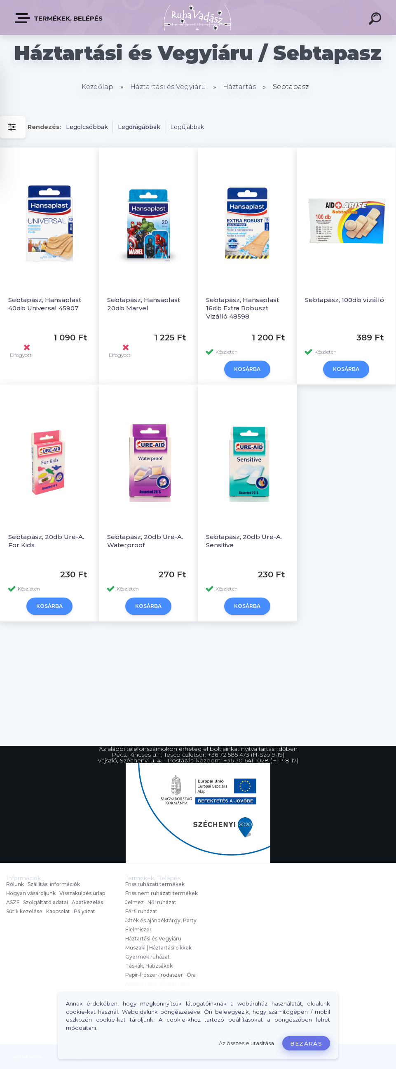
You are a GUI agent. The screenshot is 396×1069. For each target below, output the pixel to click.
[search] (376, 19)
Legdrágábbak (139, 127)
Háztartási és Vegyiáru (168, 87)
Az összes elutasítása (246, 1043)
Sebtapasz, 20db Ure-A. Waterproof (145, 541)
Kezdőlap (97, 87)
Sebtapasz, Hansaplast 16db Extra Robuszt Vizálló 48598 (242, 308)
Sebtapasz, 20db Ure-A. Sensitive (244, 541)
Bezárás (306, 1043)
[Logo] (198, 17)
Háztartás (239, 87)
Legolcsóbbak (87, 127)
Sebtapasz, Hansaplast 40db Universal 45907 (44, 304)
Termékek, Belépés (59, 18)
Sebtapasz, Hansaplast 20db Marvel (143, 304)
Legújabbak (187, 127)
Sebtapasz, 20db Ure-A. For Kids (46, 541)
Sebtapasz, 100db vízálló (344, 300)
